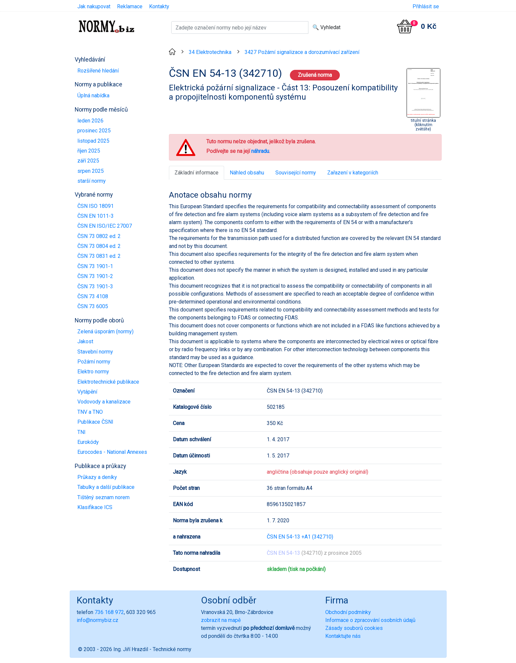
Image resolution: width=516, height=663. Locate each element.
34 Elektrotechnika (210, 52)
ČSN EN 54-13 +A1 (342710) (300, 537)
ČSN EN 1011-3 (95, 216)
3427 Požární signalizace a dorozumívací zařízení (302, 52)
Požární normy (93, 361)
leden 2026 (90, 121)
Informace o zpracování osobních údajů (370, 620)
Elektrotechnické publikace (108, 382)
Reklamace (129, 6)
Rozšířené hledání (98, 71)
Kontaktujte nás (343, 636)
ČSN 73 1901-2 (95, 276)
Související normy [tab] (295, 172)
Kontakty (159, 6)
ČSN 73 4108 (92, 296)
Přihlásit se (426, 6)
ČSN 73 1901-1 (95, 266)
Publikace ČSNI (95, 422)
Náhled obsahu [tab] (247, 172)
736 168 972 (109, 612)
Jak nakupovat (93, 6)
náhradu (260, 151)
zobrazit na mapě (221, 620)
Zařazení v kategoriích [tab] (352, 172)
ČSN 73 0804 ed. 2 (99, 246)
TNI (81, 432)
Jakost (85, 341)
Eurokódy (88, 442)
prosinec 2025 (94, 130)
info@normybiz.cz (97, 620)
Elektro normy (93, 371)
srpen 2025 (90, 171)
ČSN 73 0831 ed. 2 (99, 256)
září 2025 (88, 161)
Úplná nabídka (93, 95)
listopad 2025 (93, 141)
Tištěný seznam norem (103, 497)
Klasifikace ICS (94, 507)
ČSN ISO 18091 (95, 206)
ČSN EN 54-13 (283, 553)
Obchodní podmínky (348, 612)
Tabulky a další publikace (106, 487)
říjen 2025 (88, 151)
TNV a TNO (90, 412)
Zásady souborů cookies (354, 628)
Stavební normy (95, 352)
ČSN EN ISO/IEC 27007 (104, 226)
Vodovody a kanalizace (104, 402)
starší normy (91, 181)
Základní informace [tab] (196, 172)
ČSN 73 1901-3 (95, 286)
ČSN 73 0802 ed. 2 (99, 236)
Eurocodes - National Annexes (112, 452)
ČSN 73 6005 (92, 306)
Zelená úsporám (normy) (105, 331)
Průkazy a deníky (97, 477)
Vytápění (87, 392)
